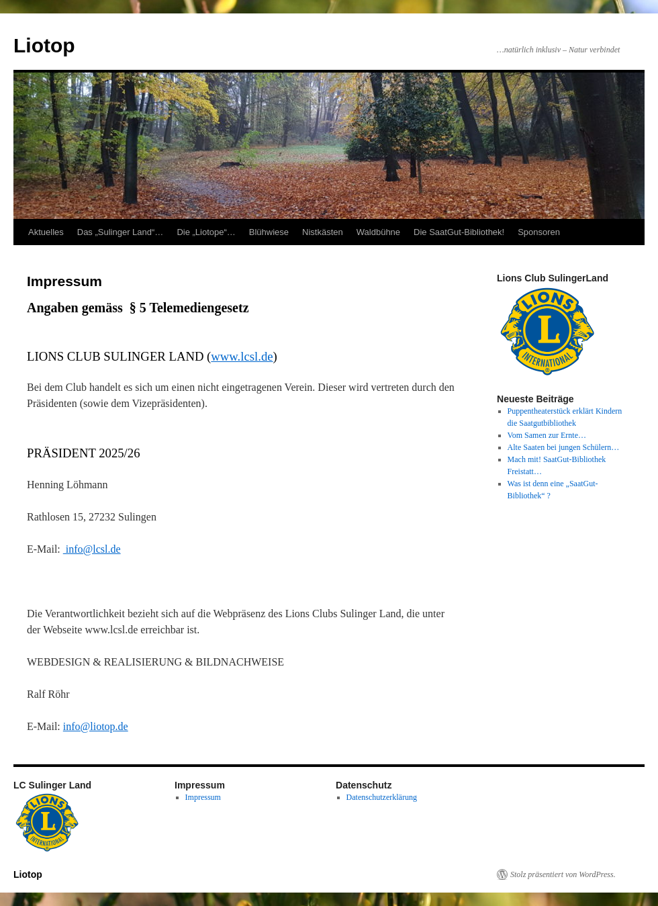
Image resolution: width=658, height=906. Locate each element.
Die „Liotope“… (206, 232)
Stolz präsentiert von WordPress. (563, 874)
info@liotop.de (95, 726)
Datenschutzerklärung (381, 797)
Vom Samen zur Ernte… (547, 435)
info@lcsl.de (92, 549)
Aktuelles (46, 232)
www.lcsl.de (242, 356)
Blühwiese (269, 232)
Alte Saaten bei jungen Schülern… (564, 447)
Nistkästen (322, 232)
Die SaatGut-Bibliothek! (459, 232)
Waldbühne (378, 232)
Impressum (203, 797)
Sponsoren (539, 232)
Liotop (44, 45)
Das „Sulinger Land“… (120, 232)
